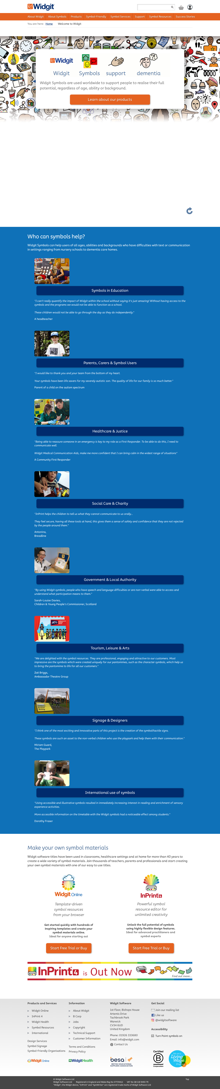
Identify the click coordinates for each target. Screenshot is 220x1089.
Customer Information (86, 1038)
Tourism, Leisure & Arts (110, 648)
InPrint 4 (37, 1016)
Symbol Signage (37, 1046)
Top (187, 1079)
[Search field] (156, 7)
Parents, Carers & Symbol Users (110, 363)
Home (49, 23)
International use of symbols (110, 792)
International (40, 1033)
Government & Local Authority (110, 579)
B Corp (77, 1016)
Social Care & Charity (110, 503)
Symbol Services (120, 16)
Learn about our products (110, 99)
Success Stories (185, 16)
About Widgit (36, 16)
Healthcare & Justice (110, 431)
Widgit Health (40, 1021)
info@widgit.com (128, 1039)
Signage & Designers (110, 720)
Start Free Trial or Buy (68, 948)
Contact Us (119, 1044)
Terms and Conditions (82, 1046)
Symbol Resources (160, 16)
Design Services (37, 1041)
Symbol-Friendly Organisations (46, 1050)
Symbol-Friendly (96, 16)
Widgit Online (40, 1010)
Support (140, 16)
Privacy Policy (77, 1051)
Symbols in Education (110, 290)
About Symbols (57, 16)
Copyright (79, 1027)
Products (76, 16)
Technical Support (84, 1033)
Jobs (76, 1021)
